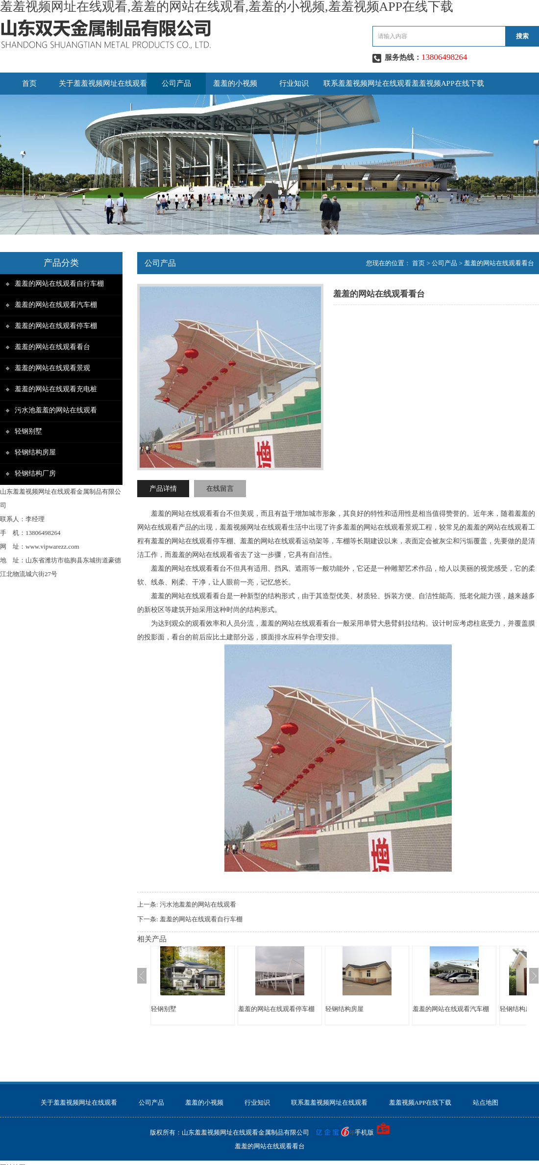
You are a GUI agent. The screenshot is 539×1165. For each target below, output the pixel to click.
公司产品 (176, 83)
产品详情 (163, 488)
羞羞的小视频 (235, 83)
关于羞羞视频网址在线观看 (103, 83)
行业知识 (294, 83)
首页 (29, 83)
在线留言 (220, 488)
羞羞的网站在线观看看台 (52, 347)
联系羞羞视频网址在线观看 (367, 83)
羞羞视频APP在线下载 (448, 83)
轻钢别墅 (28, 431)
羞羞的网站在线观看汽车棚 (56, 304)
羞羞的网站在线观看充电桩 (56, 389)
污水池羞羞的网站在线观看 (56, 410)
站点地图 (485, 1102)
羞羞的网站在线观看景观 (52, 368)
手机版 (364, 1132)
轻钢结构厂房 (35, 473)
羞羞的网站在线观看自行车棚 (59, 283)
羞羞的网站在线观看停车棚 (56, 325)
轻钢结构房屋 (35, 452)
